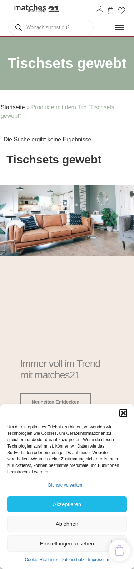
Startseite (13, 107)
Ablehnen (67, 524)
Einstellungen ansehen (67, 543)
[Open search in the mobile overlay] (51, 27)
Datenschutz (73, 559)
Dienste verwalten (65, 485)
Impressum (98, 559)
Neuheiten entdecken (55, 402)
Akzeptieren (67, 504)
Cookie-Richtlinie (41, 559)
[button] (123, 413)
